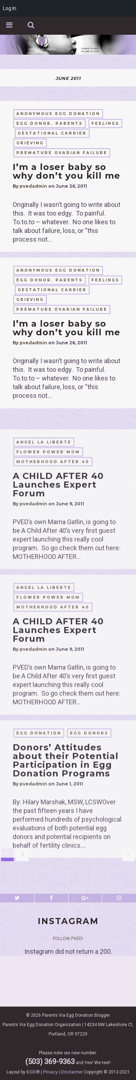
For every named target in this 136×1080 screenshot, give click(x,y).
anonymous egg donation (58, 113)
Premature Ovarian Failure (61, 152)
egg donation (38, 808)
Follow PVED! (68, 938)
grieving (30, 143)
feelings (105, 123)
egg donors (89, 808)
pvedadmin (33, 186)
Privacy (50, 1072)
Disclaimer (72, 1072)
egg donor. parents (49, 123)
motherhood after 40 (53, 538)
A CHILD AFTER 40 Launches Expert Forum (58, 561)
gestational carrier (52, 133)
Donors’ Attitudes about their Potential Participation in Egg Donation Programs (66, 835)
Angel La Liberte (43, 518)
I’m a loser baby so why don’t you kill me (66, 171)
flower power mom (48, 528)
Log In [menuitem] (9, 8)
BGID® (33, 1072)
